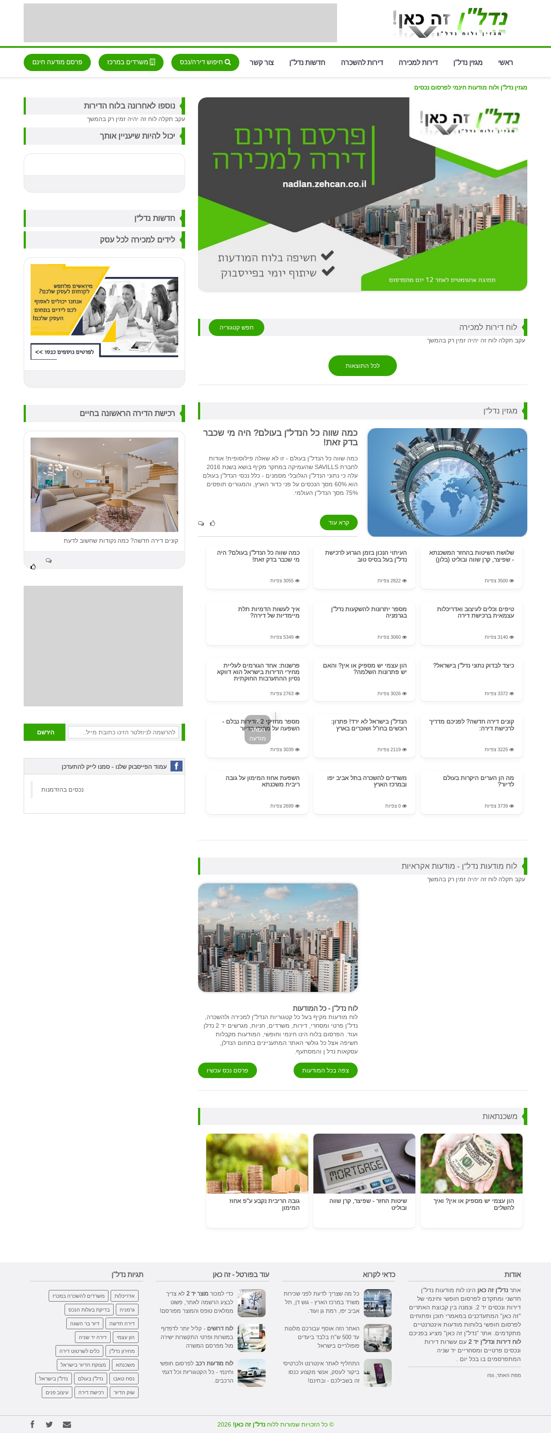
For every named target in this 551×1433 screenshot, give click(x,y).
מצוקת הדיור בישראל (83, 1365)
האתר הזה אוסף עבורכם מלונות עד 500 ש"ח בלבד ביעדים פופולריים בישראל (322, 1337)
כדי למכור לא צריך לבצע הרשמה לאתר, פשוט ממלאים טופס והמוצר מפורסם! (196, 1302)
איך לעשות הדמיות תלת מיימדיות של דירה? (269, 612)
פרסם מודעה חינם (57, 61)
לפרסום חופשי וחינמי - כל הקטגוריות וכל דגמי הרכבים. (196, 1372)
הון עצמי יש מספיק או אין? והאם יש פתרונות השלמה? (365, 668)
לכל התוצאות (363, 365)
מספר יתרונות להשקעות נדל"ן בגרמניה (369, 612)
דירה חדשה (122, 1323)
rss (490, 1375)
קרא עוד (338, 522)
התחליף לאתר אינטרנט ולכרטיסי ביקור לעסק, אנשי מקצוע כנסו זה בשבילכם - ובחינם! (321, 1372)
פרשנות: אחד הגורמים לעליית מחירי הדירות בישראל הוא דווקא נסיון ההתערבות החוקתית (258, 672)
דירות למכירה (418, 62)
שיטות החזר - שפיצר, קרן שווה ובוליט (368, 1204)
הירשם (45, 732)
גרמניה (127, 1309)
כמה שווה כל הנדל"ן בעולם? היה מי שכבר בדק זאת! (258, 556)
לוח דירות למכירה (488, 327)
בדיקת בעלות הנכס (89, 1309)
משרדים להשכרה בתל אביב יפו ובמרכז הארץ (367, 781)
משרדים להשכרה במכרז (79, 1296)
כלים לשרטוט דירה (79, 1351)
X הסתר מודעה (257, 730)
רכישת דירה (91, 1392)
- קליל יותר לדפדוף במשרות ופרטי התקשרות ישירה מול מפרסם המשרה (197, 1337)
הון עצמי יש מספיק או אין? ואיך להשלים (473, 1204)
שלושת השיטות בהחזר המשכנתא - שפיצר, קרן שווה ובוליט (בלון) (471, 556)
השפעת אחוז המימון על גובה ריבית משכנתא (263, 781)
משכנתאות (500, 1116)
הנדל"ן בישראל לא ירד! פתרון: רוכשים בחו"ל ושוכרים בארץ (369, 724)
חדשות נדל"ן (307, 62)
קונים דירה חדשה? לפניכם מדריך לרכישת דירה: (471, 724)
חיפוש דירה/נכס (205, 61)
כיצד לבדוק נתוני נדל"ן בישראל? (473, 665)
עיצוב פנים (57, 1392)
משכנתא (125, 1365)
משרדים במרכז (131, 61)
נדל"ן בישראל (53, 1378)
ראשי (505, 62)
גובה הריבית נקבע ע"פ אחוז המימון (264, 1204)
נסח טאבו (124, 1378)
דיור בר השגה (84, 1323)
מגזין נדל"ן (468, 62)
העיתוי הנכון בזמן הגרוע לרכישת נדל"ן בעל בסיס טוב (366, 556)
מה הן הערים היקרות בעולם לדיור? (478, 781)
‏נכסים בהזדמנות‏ (62, 789)
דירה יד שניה (93, 1337)
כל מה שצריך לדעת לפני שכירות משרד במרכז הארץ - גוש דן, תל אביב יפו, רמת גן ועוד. (321, 1302)
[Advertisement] (180, 22)
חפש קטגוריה (237, 327)
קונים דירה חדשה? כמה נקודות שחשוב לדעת (121, 540)
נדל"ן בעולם (90, 1378)
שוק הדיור (124, 1392)
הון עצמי (126, 1337)
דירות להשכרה (362, 62)
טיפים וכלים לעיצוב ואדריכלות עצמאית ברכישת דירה (475, 612)
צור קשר (262, 62)
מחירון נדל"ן (122, 1351)
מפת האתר (509, 1375)
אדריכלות (125, 1296)
